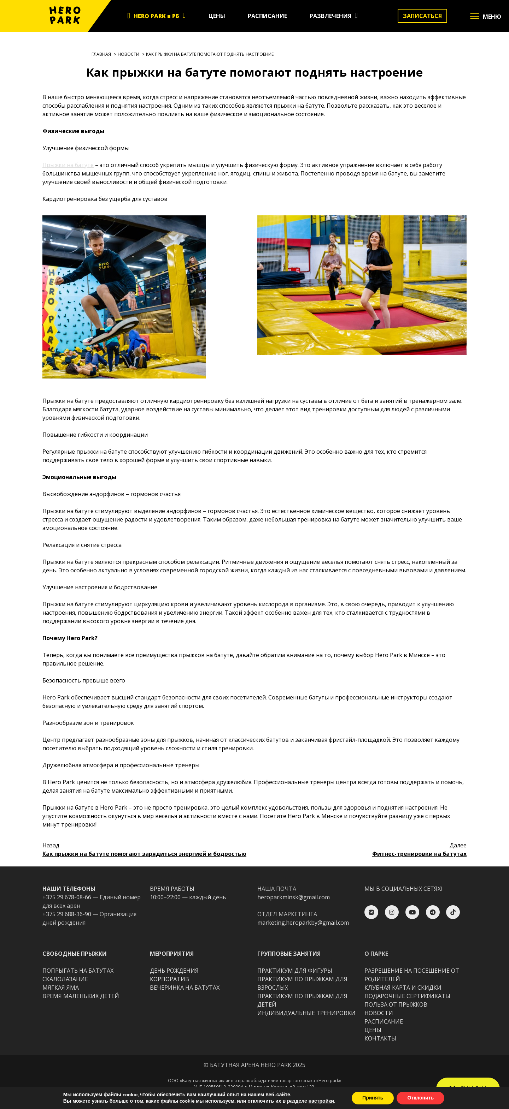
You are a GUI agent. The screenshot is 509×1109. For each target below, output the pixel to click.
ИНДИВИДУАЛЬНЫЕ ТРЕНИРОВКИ (306, 1013)
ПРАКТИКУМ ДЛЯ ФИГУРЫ (294, 970)
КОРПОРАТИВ (169, 979)
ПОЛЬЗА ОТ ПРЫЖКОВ (395, 1004)
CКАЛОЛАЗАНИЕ (65, 979)
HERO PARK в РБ (156, 16)
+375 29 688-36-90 (66, 914)
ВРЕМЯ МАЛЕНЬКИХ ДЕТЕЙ (80, 996)
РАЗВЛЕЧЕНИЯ (330, 16)
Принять (372, 1098)
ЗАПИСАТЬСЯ (422, 16)
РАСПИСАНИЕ (267, 16)
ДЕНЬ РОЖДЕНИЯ (174, 970)
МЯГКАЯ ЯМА (60, 987)
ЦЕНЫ (217, 16)
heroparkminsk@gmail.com (293, 897)
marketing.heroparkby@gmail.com (303, 922)
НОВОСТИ (378, 1013)
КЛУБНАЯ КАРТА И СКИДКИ (402, 987)
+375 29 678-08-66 (66, 897)
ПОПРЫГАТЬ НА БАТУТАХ (77, 970)
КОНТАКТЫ (380, 1038)
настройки (321, 1101)
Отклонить (420, 1098)
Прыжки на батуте (68, 165)
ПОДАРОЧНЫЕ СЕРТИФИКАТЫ (407, 996)
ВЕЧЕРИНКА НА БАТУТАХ (185, 987)
